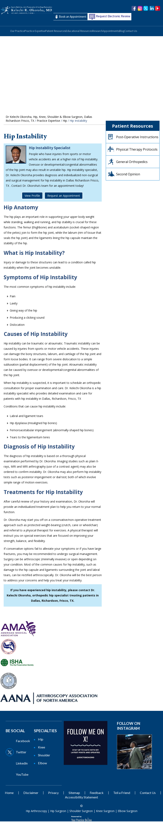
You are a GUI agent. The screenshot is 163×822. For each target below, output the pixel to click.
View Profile (32, 196)
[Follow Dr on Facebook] (19, 741)
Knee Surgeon (105, 811)
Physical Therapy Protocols (137, 150)
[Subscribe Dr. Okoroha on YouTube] (157, 8)
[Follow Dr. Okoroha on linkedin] (151, 8)
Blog (121, 31)
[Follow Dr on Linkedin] (19, 764)
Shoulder (44, 756)
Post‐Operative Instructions (137, 137)
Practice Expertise (35, 31)
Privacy (53, 793)
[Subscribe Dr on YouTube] (19, 775)
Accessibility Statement (81, 798)
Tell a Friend (121, 793)
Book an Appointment (72, 17)
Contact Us (130, 31)
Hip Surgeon (58, 811)
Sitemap (74, 793)
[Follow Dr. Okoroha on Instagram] (139, 8)
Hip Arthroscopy (36, 811)
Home (5, 30)
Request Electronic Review (113, 16)
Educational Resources (79, 31)
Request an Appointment (63, 196)
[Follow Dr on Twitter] (19, 753)
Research (97, 31)
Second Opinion (128, 175)
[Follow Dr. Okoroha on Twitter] (145, 8)
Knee (41, 748)
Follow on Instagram (128, 726)
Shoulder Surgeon (81, 811)
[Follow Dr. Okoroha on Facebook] (134, 8)
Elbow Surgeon (127, 811)
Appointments (111, 31)
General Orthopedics (132, 162)
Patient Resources (55, 31)
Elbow (42, 764)
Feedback (97, 793)
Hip (65, 121)
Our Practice (17, 31)
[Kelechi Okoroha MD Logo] (26, 10)
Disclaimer (30, 793)
